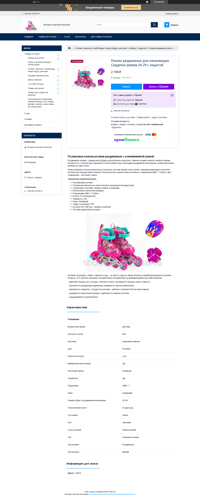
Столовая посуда (35, 84)
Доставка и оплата (101, 37)
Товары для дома (36, 88)
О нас (67, 37)
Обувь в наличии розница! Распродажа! (39, 63)
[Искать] (154, 24)
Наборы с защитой (137, 48)
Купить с (158, 87)
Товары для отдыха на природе (38, 93)
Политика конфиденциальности (122, 494)
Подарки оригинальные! (38, 76)
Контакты (80, 37)
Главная (28, 37)
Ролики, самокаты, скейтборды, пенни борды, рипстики (101, 48)
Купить (126, 87)
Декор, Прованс (35, 80)
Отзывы (28, 119)
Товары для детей (36, 58)
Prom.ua (112, 492)
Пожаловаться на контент (98, 494)
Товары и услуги (47, 37)
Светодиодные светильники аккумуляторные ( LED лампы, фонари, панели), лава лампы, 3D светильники (41, 103)
